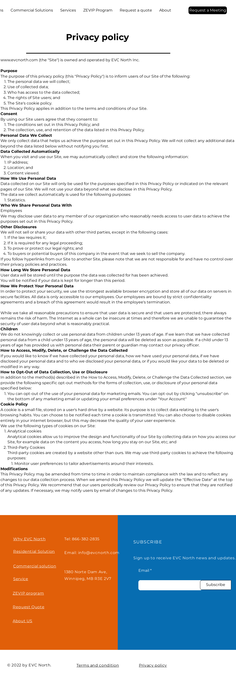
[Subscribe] (215, 585)
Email (143, 570)
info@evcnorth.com (99, 552)
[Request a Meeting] (208, 10)
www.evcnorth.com (19, 60)
